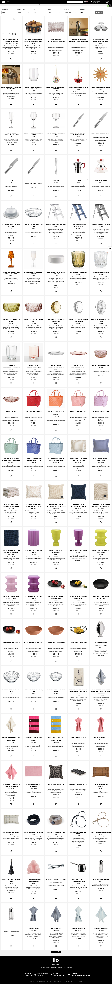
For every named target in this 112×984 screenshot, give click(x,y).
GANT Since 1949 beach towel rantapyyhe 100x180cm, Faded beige (78, 691)
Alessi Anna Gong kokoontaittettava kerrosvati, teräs (101, 644)
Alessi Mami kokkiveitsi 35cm (101, 133)
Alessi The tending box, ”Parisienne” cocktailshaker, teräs (78, 41)
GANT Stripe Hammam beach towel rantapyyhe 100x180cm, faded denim (101, 691)
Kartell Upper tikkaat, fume (101, 225)
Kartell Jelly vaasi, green (78, 272)
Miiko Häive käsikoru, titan (56, 832)
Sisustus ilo (10, 1)
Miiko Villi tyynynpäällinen (56, 785)
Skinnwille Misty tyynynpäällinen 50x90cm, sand (56, 41)
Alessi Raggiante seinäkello (101, 87)
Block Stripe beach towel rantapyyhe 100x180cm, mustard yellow (56, 739)
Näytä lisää (56, 952)
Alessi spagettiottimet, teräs (56, 879)
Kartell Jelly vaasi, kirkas (100, 272)
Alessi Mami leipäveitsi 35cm (33, 179)
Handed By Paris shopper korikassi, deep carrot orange (56, 413)
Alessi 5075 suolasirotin (11, 927)
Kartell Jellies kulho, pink (101, 365)
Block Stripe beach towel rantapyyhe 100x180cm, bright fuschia (34, 739)
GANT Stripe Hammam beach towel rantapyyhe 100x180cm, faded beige (11, 739)
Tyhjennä (99, 12)
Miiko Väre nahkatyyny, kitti (11, 832)
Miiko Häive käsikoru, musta (33, 832)
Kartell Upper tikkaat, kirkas (56, 225)
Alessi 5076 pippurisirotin (100, 879)
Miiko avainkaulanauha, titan (101, 832)
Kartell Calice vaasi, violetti (78, 550)
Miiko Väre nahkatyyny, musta (78, 785)
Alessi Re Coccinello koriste (78, 87)
